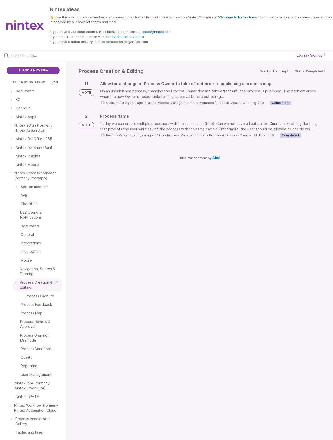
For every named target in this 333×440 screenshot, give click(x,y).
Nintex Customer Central (125, 37)
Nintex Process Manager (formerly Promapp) (180, 103)
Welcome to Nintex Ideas (238, 17)
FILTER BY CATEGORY (27, 82)
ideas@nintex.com (156, 32)
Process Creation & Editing (236, 103)
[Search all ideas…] (40, 56)
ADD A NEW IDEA (33, 70)
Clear (54, 82)
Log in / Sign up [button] (311, 55)
